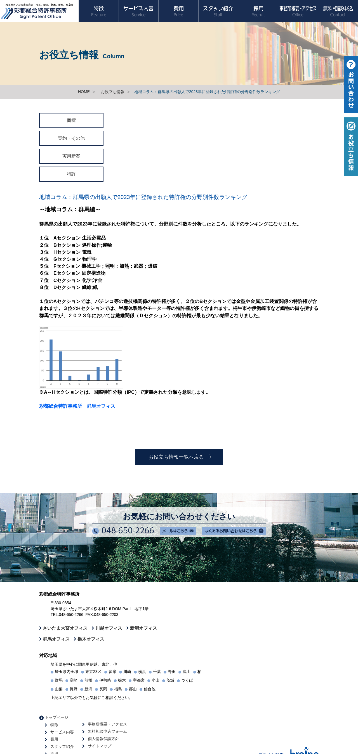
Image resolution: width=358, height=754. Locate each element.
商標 (71, 120)
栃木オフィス (90, 638)
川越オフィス (108, 627)
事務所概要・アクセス (107, 724)
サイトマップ (99, 746)
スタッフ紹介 (62, 746)
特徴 (54, 724)
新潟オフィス (143, 627)
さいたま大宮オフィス (65, 627)
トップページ (56, 717)
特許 (71, 174)
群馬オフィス (56, 638)
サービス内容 (62, 732)
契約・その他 (71, 138)
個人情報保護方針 (103, 738)
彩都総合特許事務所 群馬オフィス (77, 406)
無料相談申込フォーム (107, 731)
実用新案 (71, 156)
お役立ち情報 (112, 91)
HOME (84, 91)
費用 (54, 739)
